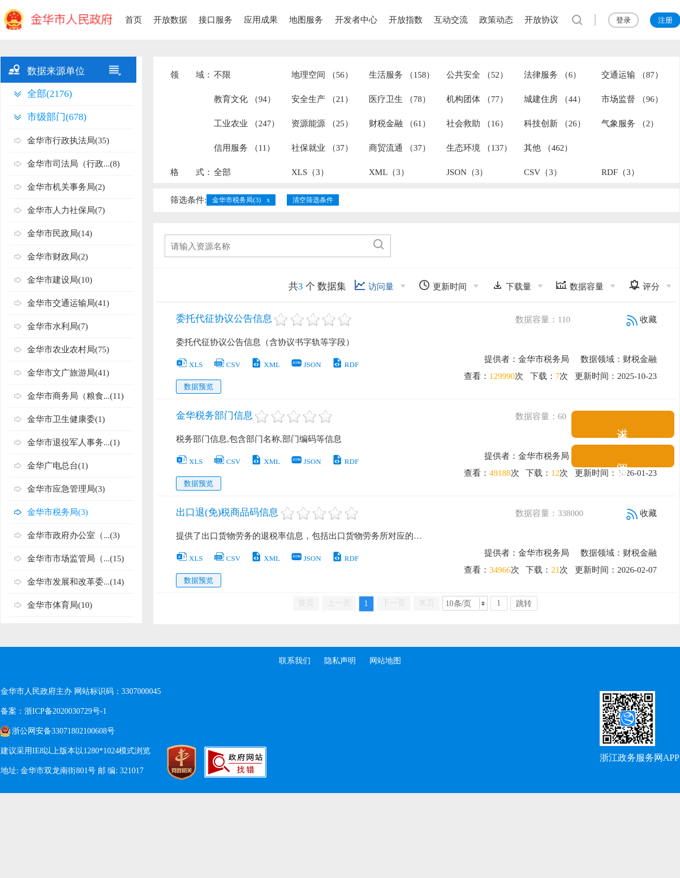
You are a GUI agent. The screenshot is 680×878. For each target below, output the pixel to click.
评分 (644, 285)
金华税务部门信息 (214, 415)
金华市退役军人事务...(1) (73, 442)
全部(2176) (49, 93)
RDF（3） (620, 172)
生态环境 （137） (479, 147)
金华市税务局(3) (57, 512)
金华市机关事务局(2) (66, 186)
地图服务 (306, 19)
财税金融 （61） (400, 123)
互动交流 (451, 19)
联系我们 (295, 661)
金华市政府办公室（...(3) (73, 535)
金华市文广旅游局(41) (68, 372)
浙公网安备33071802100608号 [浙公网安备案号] (63, 731)
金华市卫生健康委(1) (66, 419)
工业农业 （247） (246, 123)
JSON (306, 364)
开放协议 (541, 19)
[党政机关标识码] (170, 762)
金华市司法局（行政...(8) (73, 163)
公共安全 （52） (477, 74)
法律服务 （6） (552, 74)
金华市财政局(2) (57, 256)
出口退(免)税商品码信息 (227, 512)
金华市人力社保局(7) (66, 210)
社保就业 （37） (322, 147)
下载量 (511, 285)
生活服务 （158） (401, 74)
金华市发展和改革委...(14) (75, 581)
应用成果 (261, 19)
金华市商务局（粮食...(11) (75, 395)
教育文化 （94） (245, 99)
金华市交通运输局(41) (68, 303)
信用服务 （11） (244, 147)
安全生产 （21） (322, 99)
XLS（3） (310, 172)
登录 (623, 20)
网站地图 (385, 661)
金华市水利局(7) (57, 326)
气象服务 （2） (630, 123)
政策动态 (496, 19)
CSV (226, 364)
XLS (189, 364)
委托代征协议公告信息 (224, 318)
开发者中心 (356, 19)
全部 (222, 172)
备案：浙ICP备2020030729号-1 (53, 711)
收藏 (641, 319)
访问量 (374, 285)
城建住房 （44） (555, 99)
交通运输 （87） (632, 74)
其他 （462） (548, 147)
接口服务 (216, 19)
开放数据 (170, 19)
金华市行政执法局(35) (68, 140)
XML (265, 364)
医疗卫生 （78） (400, 99)
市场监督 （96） (632, 99)
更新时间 (443, 285)
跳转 (524, 603)
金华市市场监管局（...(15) (75, 558)
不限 (222, 74)
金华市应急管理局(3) (66, 488)
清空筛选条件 (312, 200)
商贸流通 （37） (400, 147)
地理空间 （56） (322, 74)
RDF (345, 364)
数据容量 (580, 285)
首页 (133, 19)
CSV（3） (543, 172)
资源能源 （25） (322, 123)
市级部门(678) (57, 117)
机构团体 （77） (477, 99)
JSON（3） (467, 172)
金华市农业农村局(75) (68, 349)
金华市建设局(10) (59, 279)
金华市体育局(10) (59, 605)
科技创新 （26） (555, 123)
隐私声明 (340, 661)
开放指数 (406, 19)
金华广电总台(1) (57, 465)
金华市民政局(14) (59, 233)
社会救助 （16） (477, 123)
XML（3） (389, 172)
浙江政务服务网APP (639, 757)
